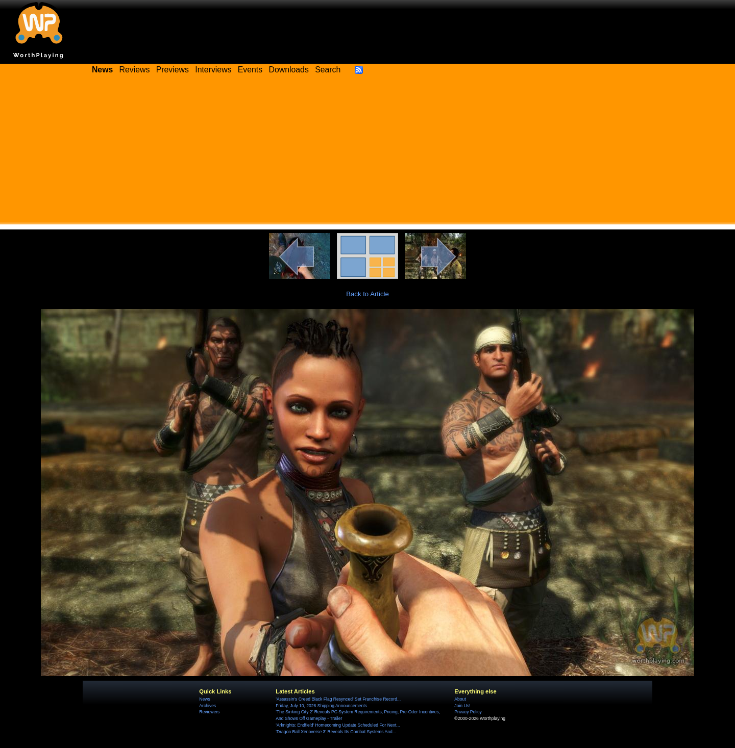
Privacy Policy (467, 711)
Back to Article (367, 294)
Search (327, 69)
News (204, 699)
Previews (172, 69)
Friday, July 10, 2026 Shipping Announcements (321, 705)
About (459, 699)
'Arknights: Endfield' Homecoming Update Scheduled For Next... (338, 725)
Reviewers (209, 711)
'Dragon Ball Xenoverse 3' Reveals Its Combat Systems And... (336, 731)
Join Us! (462, 705)
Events (250, 69)
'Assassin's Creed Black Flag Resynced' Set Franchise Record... (338, 699)
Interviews (213, 69)
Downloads (289, 69)
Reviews (134, 69)
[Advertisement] (367, 153)
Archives (207, 705)
